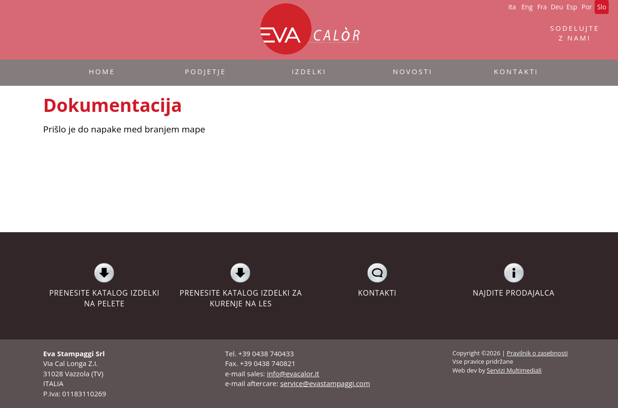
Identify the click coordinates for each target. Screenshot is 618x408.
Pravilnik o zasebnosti (537, 353)
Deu (557, 6)
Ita (512, 6)
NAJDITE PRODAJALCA (513, 280)
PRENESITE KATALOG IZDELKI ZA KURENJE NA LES (241, 286)
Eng (527, 6)
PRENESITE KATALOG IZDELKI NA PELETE (104, 286)
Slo (601, 6)
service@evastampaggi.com (325, 383)
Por (587, 6)
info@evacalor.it (293, 373)
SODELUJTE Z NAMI (574, 32)
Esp (571, 6)
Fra (542, 6)
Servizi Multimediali (514, 370)
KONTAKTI (377, 280)
